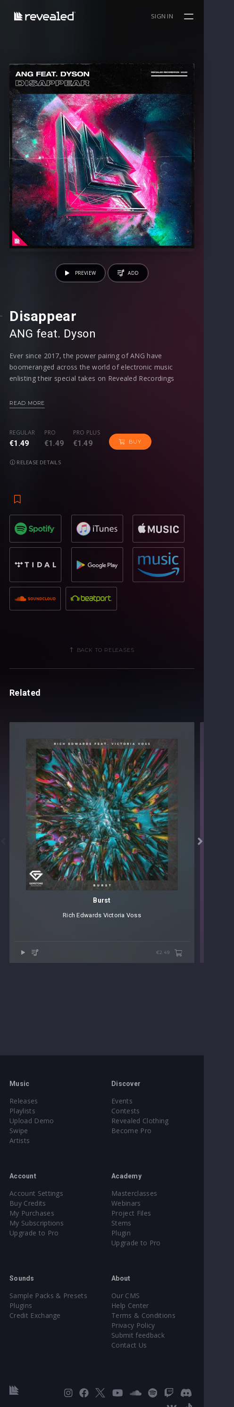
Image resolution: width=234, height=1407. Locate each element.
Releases (23, 1100)
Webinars (141, 1203)
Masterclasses (149, 1193)
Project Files (146, 1213)
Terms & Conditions (158, 1315)
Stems (136, 1222)
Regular (22, 463)
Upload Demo (31, 1120)
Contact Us (144, 1345)
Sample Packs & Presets (48, 1295)
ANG (21, 363)
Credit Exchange (35, 1315)
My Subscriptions (36, 1222)
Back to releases (121, 663)
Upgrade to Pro (33, 1232)
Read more (27, 432)
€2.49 (199, 996)
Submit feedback (153, 1335)
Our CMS (140, 1295)
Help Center (145, 1305)
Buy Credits (27, 1203)
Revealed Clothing (155, 1120)
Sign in (192, 16)
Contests (140, 1110)
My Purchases (31, 1213)
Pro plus (86, 463)
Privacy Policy (148, 1325)
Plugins (20, 1305)
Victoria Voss (137, 958)
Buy (130, 471)
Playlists (22, 1110)
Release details (179, 471)
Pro (50, 463)
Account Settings (36, 1193)
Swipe (18, 1130)
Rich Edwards (97, 958)
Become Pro (146, 1130)
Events (137, 1100)
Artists (19, 1140)
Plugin (136, 1232)
